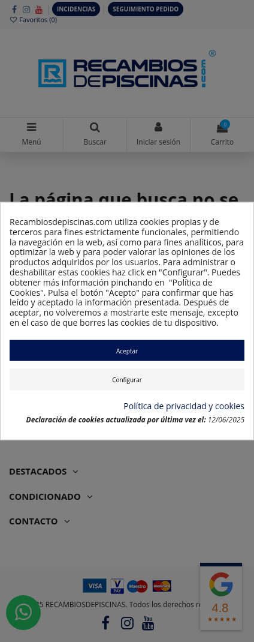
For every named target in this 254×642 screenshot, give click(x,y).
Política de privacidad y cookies (183, 406)
